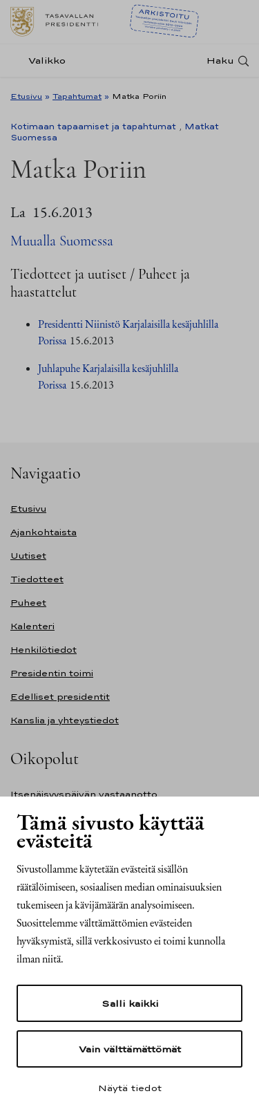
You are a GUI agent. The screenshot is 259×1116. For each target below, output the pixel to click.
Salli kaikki (130, 1003)
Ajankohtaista (43, 532)
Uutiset (28, 555)
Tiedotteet (37, 579)
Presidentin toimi (51, 673)
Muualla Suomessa (61, 241)
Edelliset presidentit (60, 697)
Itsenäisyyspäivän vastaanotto (83, 794)
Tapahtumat (77, 96)
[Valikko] (42, 60)
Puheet (28, 602)
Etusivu (26, 96)
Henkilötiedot (43, 649)
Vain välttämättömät (130, 1049)
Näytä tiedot (130, 1087)
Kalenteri (32, 626)
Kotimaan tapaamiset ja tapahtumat (93, 126)
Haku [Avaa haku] (220, 60)
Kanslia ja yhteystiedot (64, 720)
